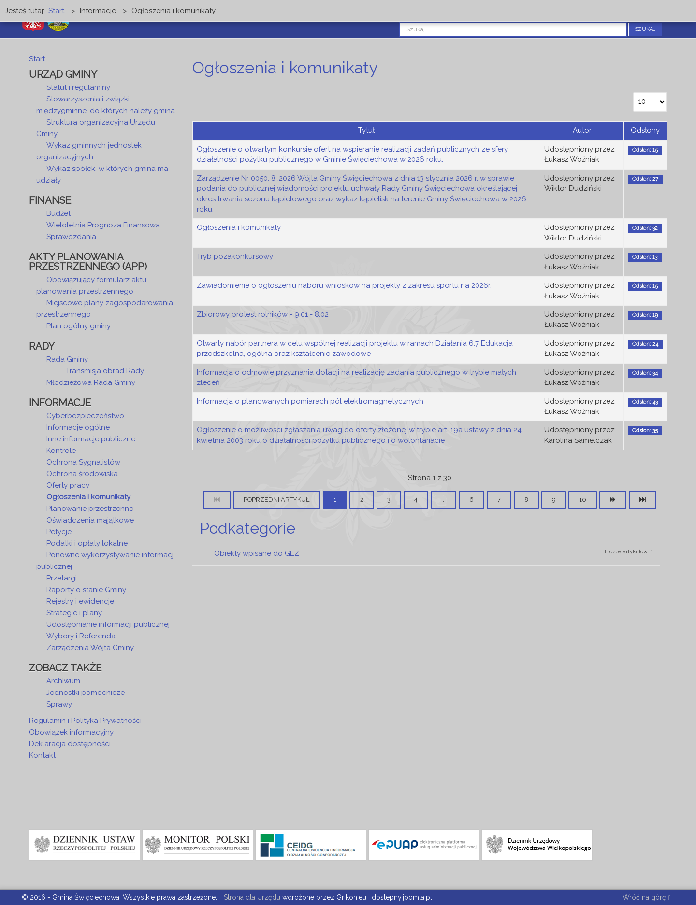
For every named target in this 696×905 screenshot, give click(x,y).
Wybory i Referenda (81, 636)
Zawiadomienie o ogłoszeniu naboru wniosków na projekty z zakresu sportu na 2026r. (344, 285)
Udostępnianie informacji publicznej (108, 624)
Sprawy (59, 704)
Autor (582, 130)
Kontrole (61, 450)
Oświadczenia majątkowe (90, 520)
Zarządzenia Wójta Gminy (90, 647)
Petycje (59, 531)
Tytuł (366, 130)
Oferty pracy (67, 485)
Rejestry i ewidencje (80, 601)
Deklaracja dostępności (70, 743)
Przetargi (61, 578)
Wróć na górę (647, 898)
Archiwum (63, 681)
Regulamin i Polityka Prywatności (85, 720)
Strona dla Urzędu (251, 897)
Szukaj (645, 29)
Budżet (58, 213)
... (443, 499)
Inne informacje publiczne (90, 439)
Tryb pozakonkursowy (235, 256)
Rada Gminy (67, 359)
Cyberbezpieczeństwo (85, 415)
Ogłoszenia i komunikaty (239, 227)
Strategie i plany (74, 612)
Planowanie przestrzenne (89, 508)
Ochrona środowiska (82, 473)
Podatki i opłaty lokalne (87, 543)
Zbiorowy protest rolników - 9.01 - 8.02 (263, 314)
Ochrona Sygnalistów (83, 462)
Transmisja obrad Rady (105, 371)
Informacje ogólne (78, 427)
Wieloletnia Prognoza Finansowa (103, 225)
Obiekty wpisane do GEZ (256, 553)
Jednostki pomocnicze (85, 692)
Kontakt (42, 755)
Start (37, 59)
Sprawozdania (71, 236)
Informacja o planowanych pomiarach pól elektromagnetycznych (310, 401)
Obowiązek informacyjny (71, 732)
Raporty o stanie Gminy (86, 589)
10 (582, 499)
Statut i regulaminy (78, 87)
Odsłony (645, 130)
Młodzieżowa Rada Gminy (90, 382)
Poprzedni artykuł (277, 499)
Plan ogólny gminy (78, 326)
